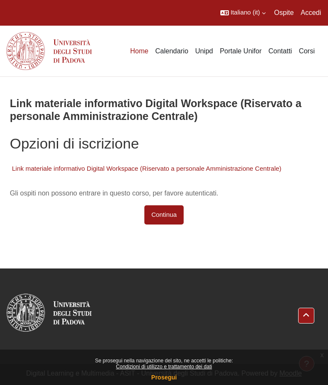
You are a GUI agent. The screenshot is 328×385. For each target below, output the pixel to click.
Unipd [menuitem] (204, 51)
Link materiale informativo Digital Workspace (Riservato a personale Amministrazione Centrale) (146, 168)
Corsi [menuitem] (307, 51)
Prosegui (164, 377)
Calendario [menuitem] (171, 51)
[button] (243, 13)
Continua (163, 214)
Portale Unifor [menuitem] (241, 51)
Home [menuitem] (139, 51)
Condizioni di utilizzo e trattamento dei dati (164, 367)
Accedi (311, 12)
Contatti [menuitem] (280, 51)
